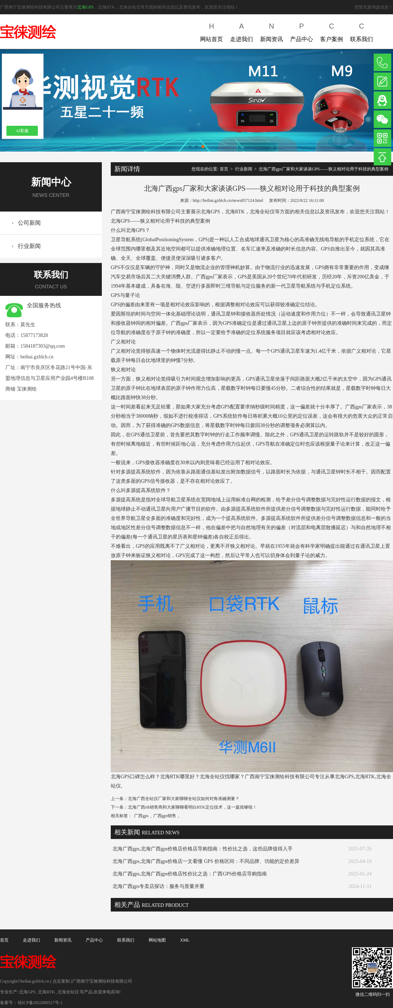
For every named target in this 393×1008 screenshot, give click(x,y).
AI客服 (22, 130)
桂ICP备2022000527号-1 (40, 1002)
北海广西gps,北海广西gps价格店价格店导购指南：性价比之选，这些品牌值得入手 (203, 848)
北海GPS (85, 7)
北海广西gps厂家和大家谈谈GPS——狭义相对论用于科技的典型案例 (323, 169)
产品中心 (301, 31)
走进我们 (241, 31)
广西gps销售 (164, 815)
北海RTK (46, 991)
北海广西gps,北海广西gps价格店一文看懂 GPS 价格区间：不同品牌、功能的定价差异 (206, 861)
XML (185, 940)
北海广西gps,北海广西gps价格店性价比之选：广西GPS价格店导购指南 (190, 874)
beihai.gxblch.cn (37, 356)
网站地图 (157, 940)
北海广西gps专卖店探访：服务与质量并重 (158, 886)
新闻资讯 (271, 31)
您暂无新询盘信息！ (373, 7)
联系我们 (361, 31)
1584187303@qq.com (42, 346)
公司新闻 (29, 223)
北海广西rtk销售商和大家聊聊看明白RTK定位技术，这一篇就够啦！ (192, 807)
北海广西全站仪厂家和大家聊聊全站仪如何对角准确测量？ (183, 798)
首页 (224, 169)
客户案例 (331, 31)
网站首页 (211, 31)
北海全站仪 (68, 991)
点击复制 (61, 981)
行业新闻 (29, 246)
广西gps (141, 815)
